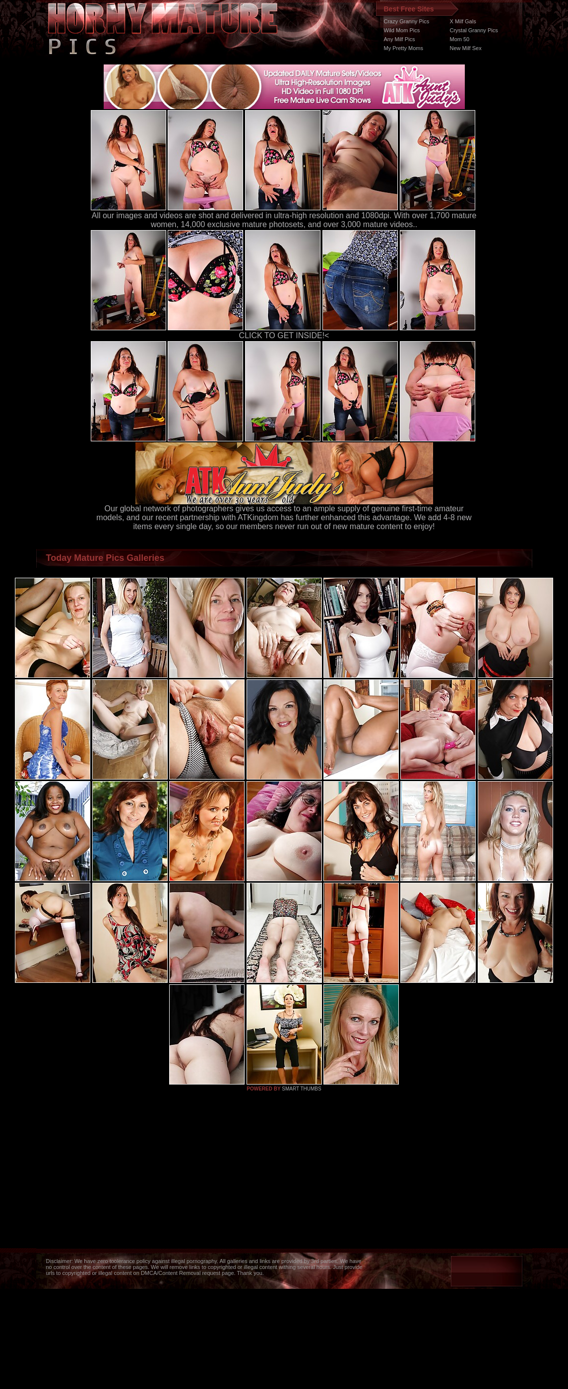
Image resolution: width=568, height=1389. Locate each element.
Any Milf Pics (399, 39)
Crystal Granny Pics (474, 30)
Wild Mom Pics (402, 30)
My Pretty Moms (403, 48)
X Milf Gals (463, 21)
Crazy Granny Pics (407, 21)
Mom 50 (460, 39)
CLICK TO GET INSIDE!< (284, 335)
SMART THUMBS (301, 1088)
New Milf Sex (466, 48)
